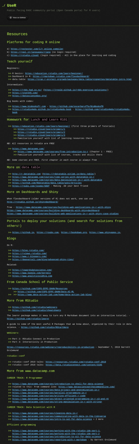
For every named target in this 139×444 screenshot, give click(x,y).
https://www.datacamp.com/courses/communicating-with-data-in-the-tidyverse (59, 416)
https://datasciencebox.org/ (29, 95)
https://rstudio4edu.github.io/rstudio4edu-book (41, 109)
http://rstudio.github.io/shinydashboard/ (32, 202)
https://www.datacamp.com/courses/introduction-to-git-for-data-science (56, 436)
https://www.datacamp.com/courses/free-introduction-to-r (53, 151)
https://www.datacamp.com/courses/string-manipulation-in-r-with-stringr (57, 401)
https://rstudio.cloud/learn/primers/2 (41, 132)
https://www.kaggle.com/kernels (31, 273)
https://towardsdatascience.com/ (32, 270)
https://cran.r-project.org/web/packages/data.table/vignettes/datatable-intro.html (80, 79)
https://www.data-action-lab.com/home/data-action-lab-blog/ (55, 294)
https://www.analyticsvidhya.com (32, 276)
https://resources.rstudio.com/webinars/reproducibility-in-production (50, 347)
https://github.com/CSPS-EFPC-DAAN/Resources (39, 288)
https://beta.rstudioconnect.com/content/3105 (74, 364)
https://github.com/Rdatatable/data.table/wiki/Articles (47, 183)
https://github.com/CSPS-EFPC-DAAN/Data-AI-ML (46, 291)
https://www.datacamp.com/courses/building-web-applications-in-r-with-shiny (63, 207)
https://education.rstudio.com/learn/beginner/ (54, 73)
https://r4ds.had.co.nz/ (27, 90)
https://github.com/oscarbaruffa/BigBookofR (76, 106)
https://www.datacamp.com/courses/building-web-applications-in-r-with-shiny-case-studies (63, 213)
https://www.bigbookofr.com (29, 106)
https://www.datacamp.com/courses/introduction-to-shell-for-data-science (57, 384)
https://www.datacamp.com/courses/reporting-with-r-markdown (49, 439)
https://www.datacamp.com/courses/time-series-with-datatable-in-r (53, 177)
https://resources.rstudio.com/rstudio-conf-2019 (76, 362)
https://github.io (23, 232)
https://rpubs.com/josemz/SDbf (30, 186)
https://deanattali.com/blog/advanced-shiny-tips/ (43, 259)
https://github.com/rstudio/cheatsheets (36, 310)
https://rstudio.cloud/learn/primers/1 (41, 129)
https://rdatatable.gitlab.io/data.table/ (68, 174)
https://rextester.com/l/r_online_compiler (37, 49)
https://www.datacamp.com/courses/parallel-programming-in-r (49, 392)
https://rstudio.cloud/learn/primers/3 (41, 135)
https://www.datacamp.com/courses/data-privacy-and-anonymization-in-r (56, 390)
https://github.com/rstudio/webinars (34, 307)
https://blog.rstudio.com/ (28, 250)
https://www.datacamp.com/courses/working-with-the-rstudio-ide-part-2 (56, 433)
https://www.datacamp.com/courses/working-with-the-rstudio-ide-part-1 (56, 430)
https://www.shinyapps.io (104, 232)
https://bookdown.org (74, 232)
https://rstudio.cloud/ (25, 55)
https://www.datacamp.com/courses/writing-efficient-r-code (48, 395)
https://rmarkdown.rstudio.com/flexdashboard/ (61, 76)
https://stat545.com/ (25, 93)
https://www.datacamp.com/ (28, 148)
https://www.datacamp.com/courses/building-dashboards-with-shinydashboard (53, 210)
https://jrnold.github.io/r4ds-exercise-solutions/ (75, 90)
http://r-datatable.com (26, 174)
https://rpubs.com (47, 232)
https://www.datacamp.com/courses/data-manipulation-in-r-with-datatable (57, 180)
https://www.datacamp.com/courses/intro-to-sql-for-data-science (52, 419)
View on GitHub (18, 17)
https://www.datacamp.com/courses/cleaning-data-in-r (45, 413)
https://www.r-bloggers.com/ (29, 256)
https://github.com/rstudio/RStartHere (45, 327)
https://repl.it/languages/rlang (31, 52)
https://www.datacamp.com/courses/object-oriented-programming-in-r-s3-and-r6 (60, 399)
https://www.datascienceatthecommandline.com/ (87, 386)
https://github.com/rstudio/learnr (28, 318)
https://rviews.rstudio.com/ (29, 253)
